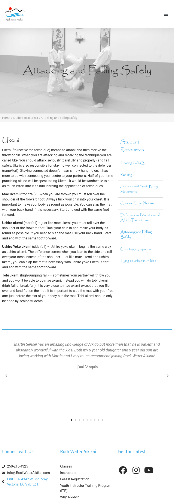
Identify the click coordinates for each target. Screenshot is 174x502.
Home (6, 118)
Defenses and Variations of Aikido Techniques (140, 217)
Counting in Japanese (136, 249)
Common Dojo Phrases (137, 203)
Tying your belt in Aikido (138, 260)
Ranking (126, 174)
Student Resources (25, 118)
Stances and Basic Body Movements (139, 189)
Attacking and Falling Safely (136, 234)
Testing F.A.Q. (132, 163)
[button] (166, 14)
